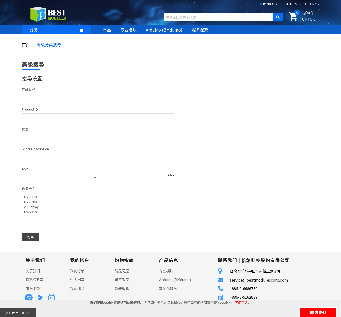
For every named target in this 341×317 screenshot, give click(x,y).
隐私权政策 (34, 279)
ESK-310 (95, 196)
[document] (170, 308)
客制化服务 (168, 288)
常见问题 (122, 270)
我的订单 (77, 270)
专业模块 (166, 270)
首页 (26, 44)
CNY (171, 175)
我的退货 (77, 288)
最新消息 (122, 288)
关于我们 (33, 270)
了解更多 (241, 302)
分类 (33, 30)
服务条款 (33, 288)
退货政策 (122, 279)
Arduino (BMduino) (175, 279)
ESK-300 (95, 201)
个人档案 (77, 279)
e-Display (95, 206)
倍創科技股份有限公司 (265, 260)
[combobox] (221, 17)
